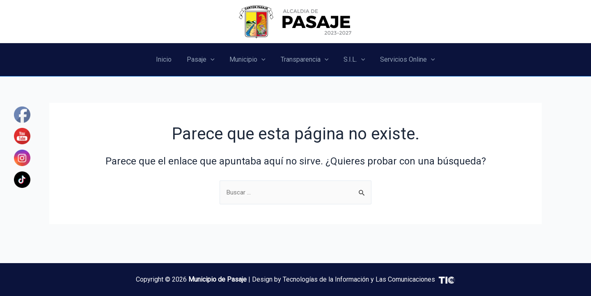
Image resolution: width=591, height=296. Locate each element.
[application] (213, 59)
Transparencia (303, 59)
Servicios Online (402, 59)
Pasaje (204, 59)
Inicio (168, 59)
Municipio (249, 59)
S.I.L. (351, 59)
